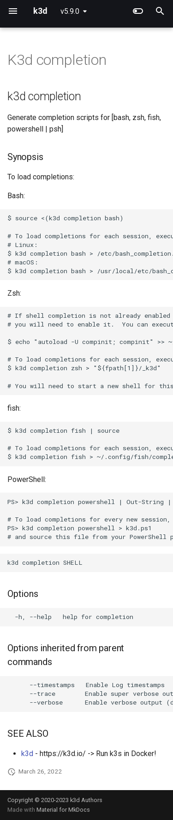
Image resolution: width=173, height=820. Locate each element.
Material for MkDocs (63, 809)
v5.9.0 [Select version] (69, 11)
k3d (27, 753)
